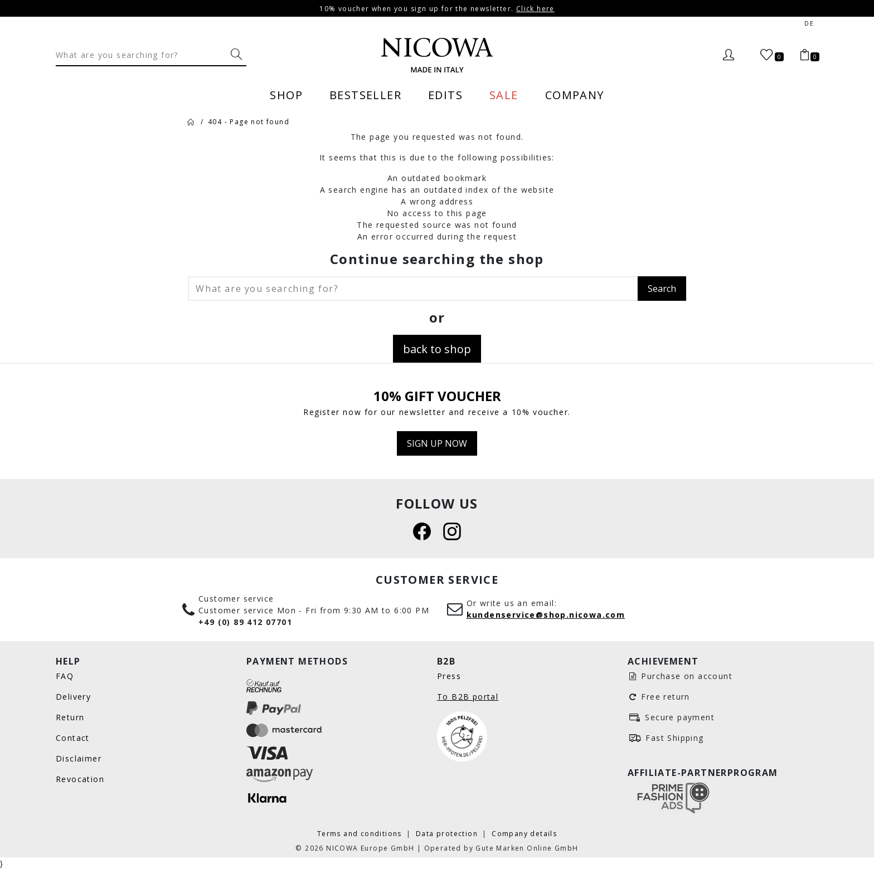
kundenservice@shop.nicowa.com (546, 614)
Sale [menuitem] (503, 94)
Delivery (73, 696)
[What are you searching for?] (236, 54)
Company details (524, 833)
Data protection (448, 833)
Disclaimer (78, 758)
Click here (535, 8)
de (809, 23)
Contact (73, 738)
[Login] (728, 55)
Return (70, 717)
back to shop (437, 348)
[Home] (191, 121)
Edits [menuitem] (445, 94)
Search (662, 288)
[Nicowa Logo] (437, 55)
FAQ (65, 676)
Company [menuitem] (574, 94)
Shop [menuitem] (286, 94)
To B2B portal (467, 696)
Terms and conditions (360, 833)
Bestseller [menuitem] (365, 94)
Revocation (80, 779)
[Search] (141, 54)
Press (449, 676)
